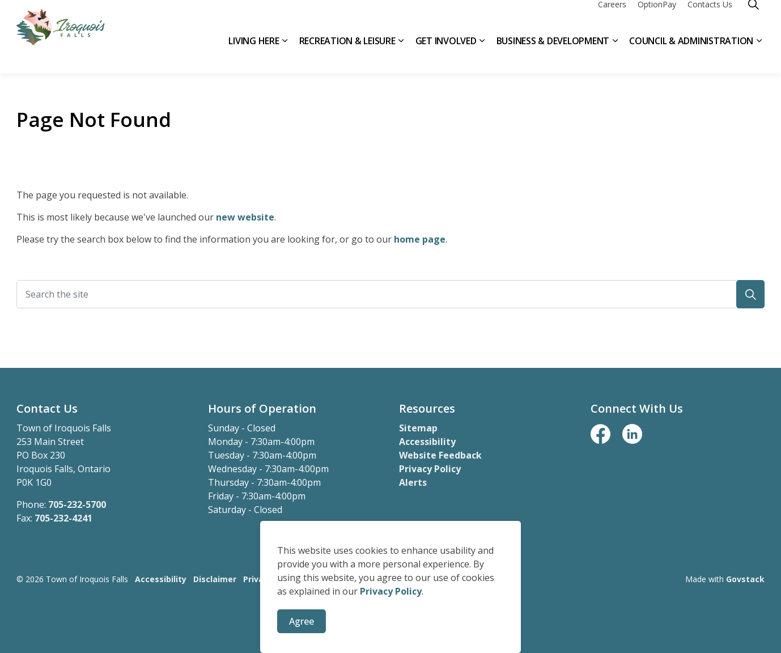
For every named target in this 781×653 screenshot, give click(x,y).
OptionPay (657, 18)
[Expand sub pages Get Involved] (482, 55)
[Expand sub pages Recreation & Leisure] (401, 55)
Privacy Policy (391, 592)
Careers (612, 18)
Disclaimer (214, 579)
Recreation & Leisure (347, 55)
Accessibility (427, 441)
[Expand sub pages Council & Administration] (759, 55)
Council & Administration (691, 55)
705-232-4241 (63, 518)
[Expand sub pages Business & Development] (615, 55)
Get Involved (446, 55)
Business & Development (553, 55)
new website (245, 217)
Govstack (745, 579)
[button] (750, 294)
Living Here (253, 55)
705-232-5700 (77, 504)
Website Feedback (440, 455)
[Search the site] (390, 294)
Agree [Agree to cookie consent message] (301, 622)
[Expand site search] (753, 18)
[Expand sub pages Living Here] (285, 55)
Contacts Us (709, 18)
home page (419, 239)
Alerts (413, 482)
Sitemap (418, 428)
